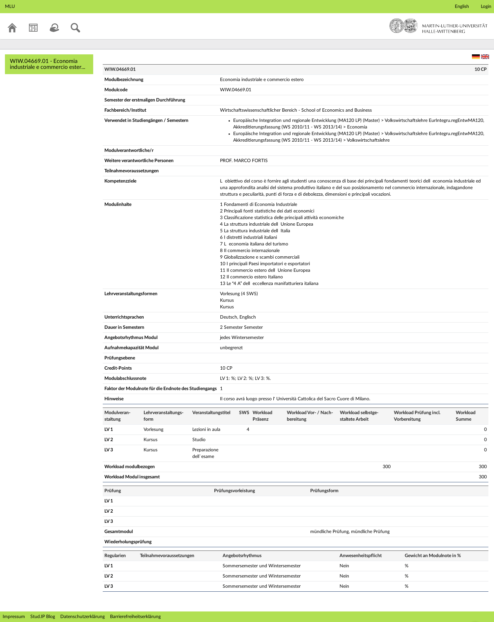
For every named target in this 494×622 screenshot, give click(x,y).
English (462, 6)
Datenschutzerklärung (82, 616)
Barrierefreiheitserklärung (135, 616)
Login (486, 6)
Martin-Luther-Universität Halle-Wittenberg (438, 26)
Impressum (14, 616)
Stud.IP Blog (42, 616)
